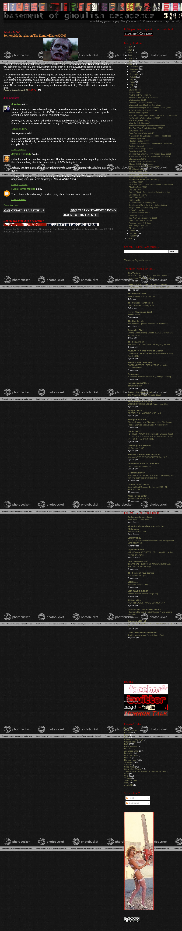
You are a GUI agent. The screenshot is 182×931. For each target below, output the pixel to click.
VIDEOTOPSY (134, 538)
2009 (129, 64)
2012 (129, 55)
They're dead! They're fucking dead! (143, 208)
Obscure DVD (130, 755)
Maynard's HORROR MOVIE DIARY (145, 454)
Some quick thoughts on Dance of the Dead (147, 126)
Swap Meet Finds (136, 131)
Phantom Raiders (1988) (139, 141)
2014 (129, 50)
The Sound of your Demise (141, 573)
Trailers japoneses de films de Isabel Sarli (146, 635)
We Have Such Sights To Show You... (144, 97)
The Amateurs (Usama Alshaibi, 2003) (144, 395)
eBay (126, 783)
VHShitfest (133, 582)
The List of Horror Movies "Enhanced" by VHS (145, 771)
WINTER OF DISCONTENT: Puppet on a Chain (148, 404)
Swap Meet (129, 767)
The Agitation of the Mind (140, 401)
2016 (129, 47)
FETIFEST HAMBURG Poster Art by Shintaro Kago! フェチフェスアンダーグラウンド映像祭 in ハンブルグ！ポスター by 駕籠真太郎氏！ (150, 436)
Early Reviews (130, 746)
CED (126, 737)
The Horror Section (137, 293)
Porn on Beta (134, 200)
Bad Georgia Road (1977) (139, 226)
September (135, 74)
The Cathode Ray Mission (140, 303)
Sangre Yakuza (135, 410)
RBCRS (127, 757)
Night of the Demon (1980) (139, 466)
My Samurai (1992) (136, 448)
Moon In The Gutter (137, 496)
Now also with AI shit (137, 532)
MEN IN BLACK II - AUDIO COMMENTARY (147, 603)
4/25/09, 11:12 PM (19, 129)
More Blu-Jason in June (138, 172)
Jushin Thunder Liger (137, 575)
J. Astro (16, 104)
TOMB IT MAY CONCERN (140, 362)
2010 (129, 61)
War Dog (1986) (135, 190)
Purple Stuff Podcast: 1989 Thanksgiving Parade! (149, 344)
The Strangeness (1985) (139, 120)
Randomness (130, 760)
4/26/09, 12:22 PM (19, 184)
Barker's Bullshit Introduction (140, 174)
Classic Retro (130, 742)
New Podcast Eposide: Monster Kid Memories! (148, 324)
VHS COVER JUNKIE (138, 591)
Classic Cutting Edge (133, 739)
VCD (126, 773)
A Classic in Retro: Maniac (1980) (142, 202)
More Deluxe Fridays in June (141, 149)
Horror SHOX (134, 431)
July (132, 79)
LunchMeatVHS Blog (138, 561)
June (132, 82)
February (134, 233)
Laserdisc (128, 753)
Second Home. (134, 314)
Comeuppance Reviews (139, 445)
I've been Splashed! (137, 138)
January (133, 236)
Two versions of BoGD (138, 177)
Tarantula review (135, 386)
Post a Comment (11, 205)
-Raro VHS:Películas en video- (142, 632)
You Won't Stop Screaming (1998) (143, 218)
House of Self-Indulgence (140, 392)
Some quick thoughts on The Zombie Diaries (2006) (35, 35)
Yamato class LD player (138, 113)
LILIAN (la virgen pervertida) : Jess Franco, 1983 (149, 287)
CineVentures (134, 273)
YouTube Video (131, 780)
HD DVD (128, 748)
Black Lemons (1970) (137, 159)
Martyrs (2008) (135, 92)
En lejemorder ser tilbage (140, 517)
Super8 (127, 764)
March (133, 231)
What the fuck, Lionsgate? (139, 123)
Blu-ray (127, 732)
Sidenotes (128, 762)
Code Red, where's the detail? (141, 133)
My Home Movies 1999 (138, 585)
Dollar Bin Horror (136, 473)
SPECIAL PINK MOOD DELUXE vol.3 (144, 413)
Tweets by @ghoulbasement (138, 260)
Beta (126, 728)
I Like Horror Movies (23, 188)
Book (126, 735)
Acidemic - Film (135, 330)
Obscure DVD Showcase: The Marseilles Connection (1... (152, 143)
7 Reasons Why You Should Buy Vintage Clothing (149, 377)
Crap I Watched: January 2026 (141, 305)
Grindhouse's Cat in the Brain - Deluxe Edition (148, 205)
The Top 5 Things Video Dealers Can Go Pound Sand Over (153, 115)
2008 (129, 238)
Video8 (127, 778)
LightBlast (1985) (136, 182)
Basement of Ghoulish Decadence (144, 609)
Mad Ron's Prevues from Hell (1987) (144, 179)
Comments (132, 803)
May (132, 84)
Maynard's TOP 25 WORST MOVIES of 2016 (147, 457)
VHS (126, 776)
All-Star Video (134, 600)
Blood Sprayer (130, 730)
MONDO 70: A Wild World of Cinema (145, 351)
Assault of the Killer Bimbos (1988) (143, 594)
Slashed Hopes (135, 90)
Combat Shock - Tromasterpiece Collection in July (149, 192)
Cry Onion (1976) (136, 215)
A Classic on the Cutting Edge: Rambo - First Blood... (151, 136)
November (134, 69)
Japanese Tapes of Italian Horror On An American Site (151, 184)
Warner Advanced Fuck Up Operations (145, 105)
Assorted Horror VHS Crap (140, 223)
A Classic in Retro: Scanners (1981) (143, 110)
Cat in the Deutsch (136, 146)
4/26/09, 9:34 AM (18, 150)
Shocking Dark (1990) (138, 187)
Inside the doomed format (139, 213)
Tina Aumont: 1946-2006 (138, 498)
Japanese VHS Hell (137, 621)
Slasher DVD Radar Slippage (141, 164)
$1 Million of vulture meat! (139, 169)
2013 (129, 52)
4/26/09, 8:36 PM (18, 199)
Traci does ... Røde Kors (138, 520)
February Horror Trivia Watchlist (141, 296)
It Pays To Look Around (138, 210)
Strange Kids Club (137, 419)
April (132, 87)
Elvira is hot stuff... (136, 228)
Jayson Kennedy (21, 154)
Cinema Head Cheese (138, 484)
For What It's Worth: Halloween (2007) (144, 118)
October (133, 72)
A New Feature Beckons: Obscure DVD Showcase (149, 156)
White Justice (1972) (137, 100)
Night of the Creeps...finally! (140, 220)
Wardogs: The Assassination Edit (142, 103)
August (133, 77)
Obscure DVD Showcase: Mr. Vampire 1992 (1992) (150, 154)
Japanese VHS (131, 751)
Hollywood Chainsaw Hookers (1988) (144, 167)
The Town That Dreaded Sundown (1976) (146, 128)
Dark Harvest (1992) (137, 151)
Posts (130, 798)
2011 (129, 58)
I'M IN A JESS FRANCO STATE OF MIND (147, 284)
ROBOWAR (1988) (137, 197)
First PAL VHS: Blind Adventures (142, 161)
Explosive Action (136, 549)
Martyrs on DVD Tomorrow (140, 95)
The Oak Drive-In (136, 321)
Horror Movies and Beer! (140, 312)
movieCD (128, 785)
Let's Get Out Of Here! (138, 383)
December (134, 66)
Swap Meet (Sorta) (132, 769)
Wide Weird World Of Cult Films (143, 463)
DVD (126, 744)
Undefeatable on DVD (138, 195)
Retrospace (133, 374)
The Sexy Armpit (136, 342)
